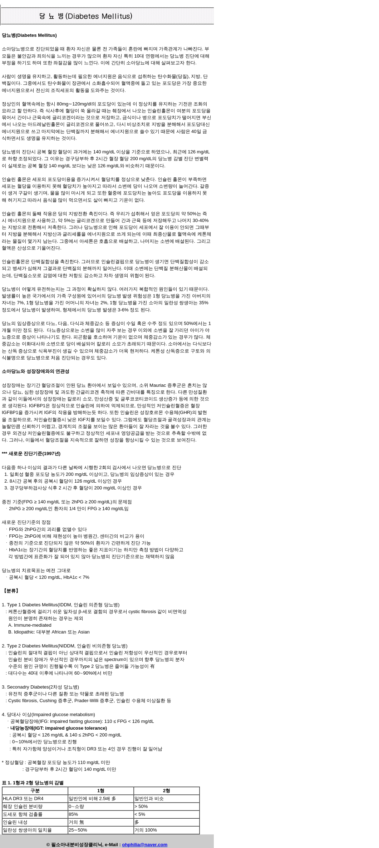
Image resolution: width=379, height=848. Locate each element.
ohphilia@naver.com (144, 844)
